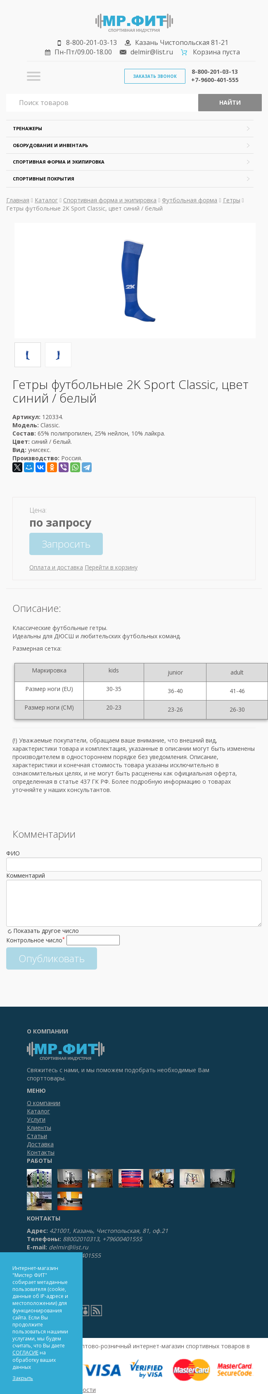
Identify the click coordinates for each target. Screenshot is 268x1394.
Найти (230, 102)
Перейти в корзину (111, 567)
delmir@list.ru (151, 51)
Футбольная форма (189, 200)
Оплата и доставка (56, 567)
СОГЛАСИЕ (25, 1352)
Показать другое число (46, 931)
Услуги (36, 1119)
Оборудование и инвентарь (50, 145)
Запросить (66, 544)
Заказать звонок (155, 76)
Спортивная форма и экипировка (58, 162)
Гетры (231, 200)
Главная (17, 200)
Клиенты (39, 1128)
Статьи (37, 1136)
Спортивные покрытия (43, 179)
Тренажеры (27, 128)
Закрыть (22, 1378)
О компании (43, 1103)
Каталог (46, 200)
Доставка (40, 1144)
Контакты (41, 1152)
